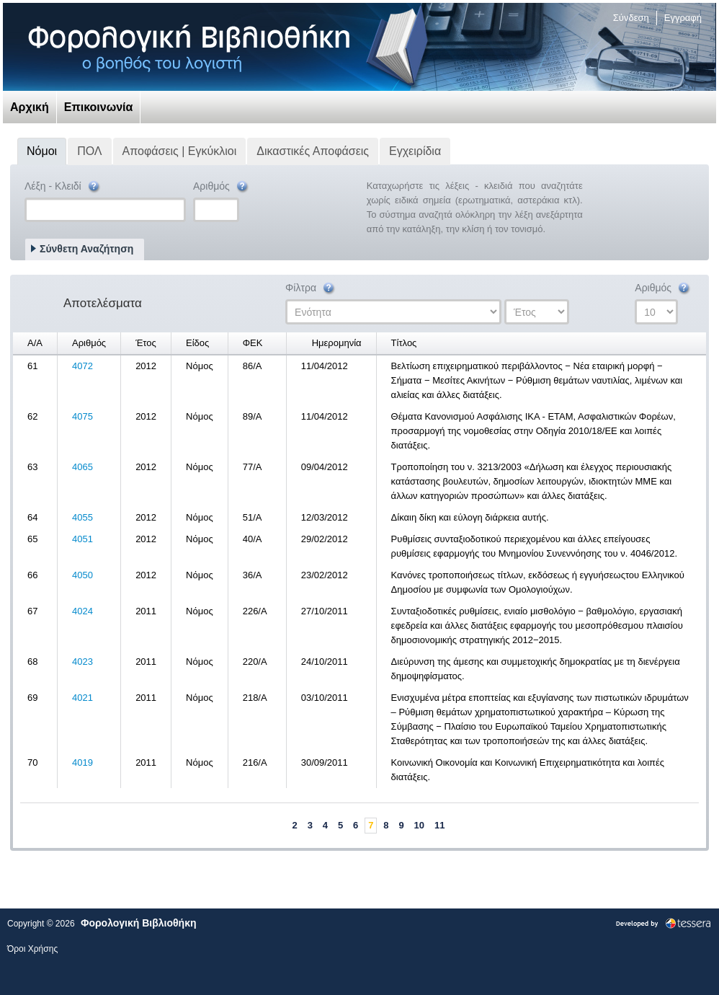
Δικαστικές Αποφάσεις (312, 151)
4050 (82, 575)
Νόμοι (42, 151)
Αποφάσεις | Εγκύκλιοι (179, 151)
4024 (82, 611)
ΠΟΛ (89, 151)
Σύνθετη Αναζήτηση (86, 249)
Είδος (197, 342)
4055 (82, 517)
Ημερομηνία (337, 342)
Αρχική (29, 107)
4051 (82, 539)
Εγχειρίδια (415, 151)
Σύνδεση (631, 17)
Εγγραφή (683, 17)
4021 (82, 697)
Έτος (145, 342)
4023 (82, 661)
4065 (82, 466)
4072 (82, 366)
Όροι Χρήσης (32, 949)
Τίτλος (404, 342)
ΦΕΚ (253, 342)
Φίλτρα (310, 289)
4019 (82, 762)
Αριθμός (221, 187)
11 (439, 825)
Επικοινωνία (98, 107)
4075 (82, 416)
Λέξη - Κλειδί (63, 187)
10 (419, 825)
